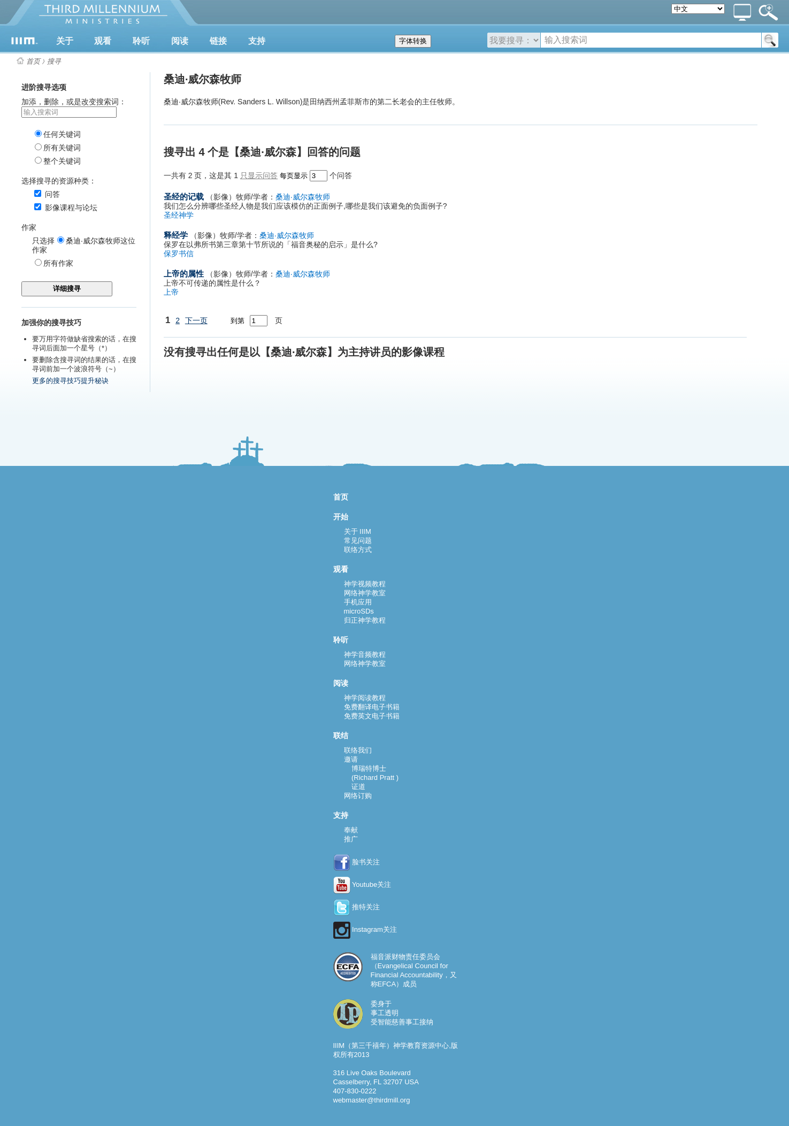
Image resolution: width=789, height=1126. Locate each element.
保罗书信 (179, 253)
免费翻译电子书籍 (372, 707)
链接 (218, 40)
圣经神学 (179, 215)
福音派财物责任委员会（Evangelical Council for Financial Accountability (409, 966)
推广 (351, 839)
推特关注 (356, 907)
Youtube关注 (362, 884)
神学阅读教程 (365, 698)
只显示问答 (259, 175)
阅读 (179, 40)
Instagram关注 (365, 929)
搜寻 (54, 61)
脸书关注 (356, 862)
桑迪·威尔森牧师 (302, 197)
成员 (410, 984)
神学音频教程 (365, 654)
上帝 (171, 292)
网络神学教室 (365, 593)
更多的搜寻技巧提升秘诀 (70, 381)
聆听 (141, 40)
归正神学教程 (365, 620)
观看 (102, 40)
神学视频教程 (365, 584)
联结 (340, 735)
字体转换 (413, 41)
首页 (33, 61)
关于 (64, 40)
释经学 (176, 235)
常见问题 (358, 541)
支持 (256, 40)
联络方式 (358, 550)
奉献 (351, 830)
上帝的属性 (184, 273)
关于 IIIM (357, 531)
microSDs (359, 611)
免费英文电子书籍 (372, 716)
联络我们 (358, 750)
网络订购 (358, 796)
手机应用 (358, 602)
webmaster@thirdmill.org (371, 1100)
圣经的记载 (184, 196)
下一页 (196, 320)
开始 (340, 516)
